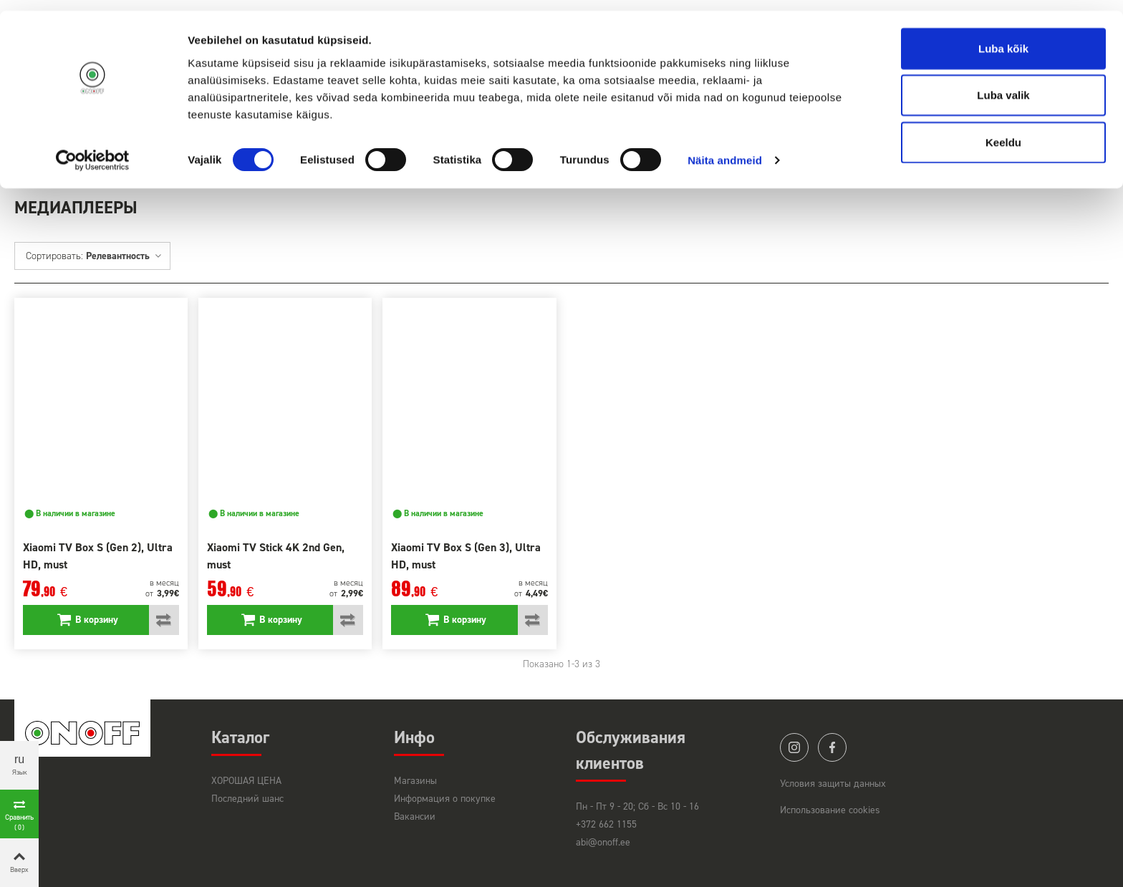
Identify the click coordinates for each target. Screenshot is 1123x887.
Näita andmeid (725, 150)
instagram (794, 747)
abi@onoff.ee (603, 842)
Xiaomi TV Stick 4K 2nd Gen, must (275, 556)
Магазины (415, 780)
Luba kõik (1003, 37)
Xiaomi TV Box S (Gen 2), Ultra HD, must (98, 556)
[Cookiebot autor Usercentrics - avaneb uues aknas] (92, 150)
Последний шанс (247, 798)
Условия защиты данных (833, 783)
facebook (832, 747)
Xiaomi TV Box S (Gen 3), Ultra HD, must (466, 556)
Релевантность (124, 256)
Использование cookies (830, 810)
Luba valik (1003, 85)
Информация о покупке (445, 798)
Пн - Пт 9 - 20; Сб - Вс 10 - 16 (637, 806)
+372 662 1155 (606, 824)
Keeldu (1003, 131)
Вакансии (414, 816)
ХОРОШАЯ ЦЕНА (246, 780)
